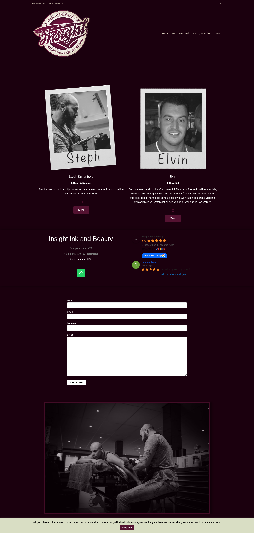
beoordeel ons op (154, 255)
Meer (81, 210)
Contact (217, 33)
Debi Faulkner (149, 262)
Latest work (184, 33)
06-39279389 (80, 259)
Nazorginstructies (201, 33)
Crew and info (168, 33)
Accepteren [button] (127, 528)
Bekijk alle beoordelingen (173, 274)
